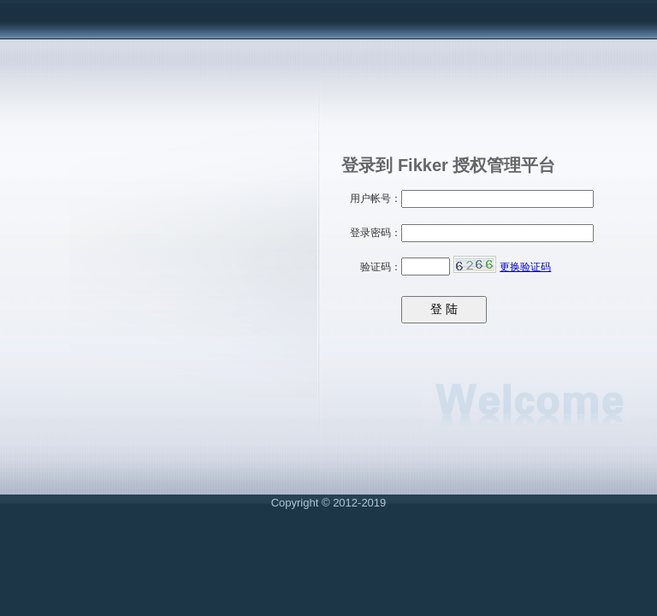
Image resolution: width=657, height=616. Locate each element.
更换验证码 (525, 267)
